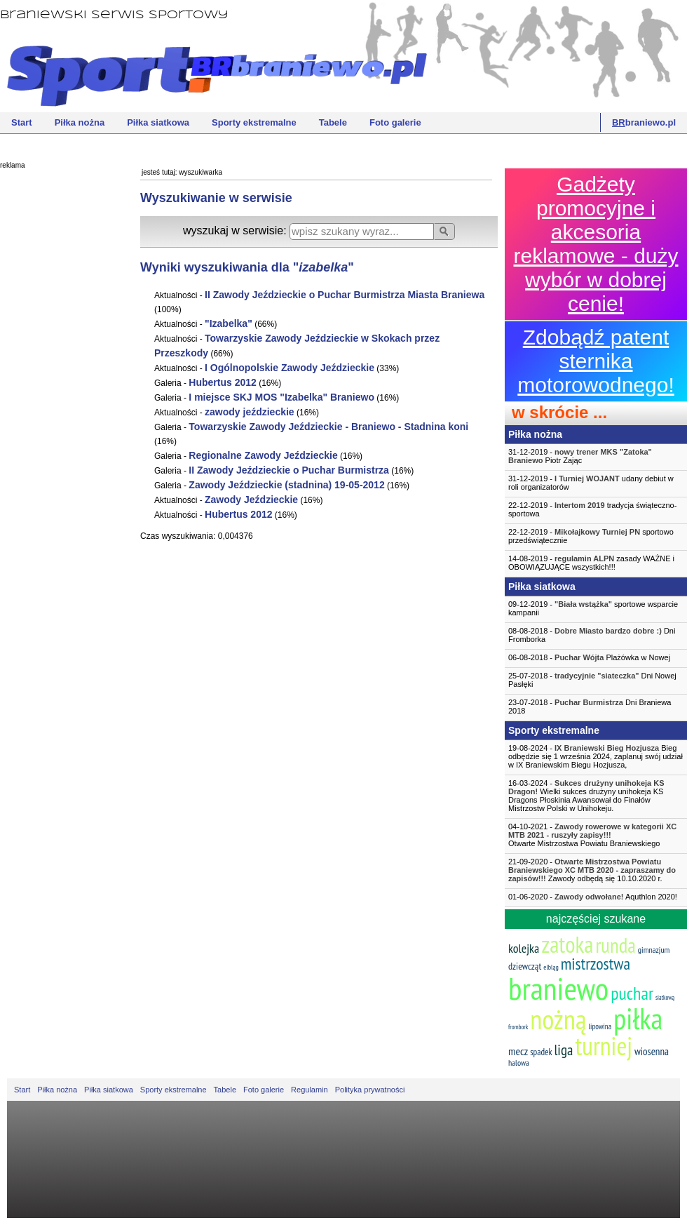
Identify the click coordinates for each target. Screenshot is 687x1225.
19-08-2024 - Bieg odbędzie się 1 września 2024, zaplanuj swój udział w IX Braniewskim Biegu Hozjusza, (595, 756)
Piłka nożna (80, 122)
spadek (541, 1052)
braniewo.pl (644, 122)
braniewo (558, 988)
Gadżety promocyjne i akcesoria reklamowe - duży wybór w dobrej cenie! (595, 244)
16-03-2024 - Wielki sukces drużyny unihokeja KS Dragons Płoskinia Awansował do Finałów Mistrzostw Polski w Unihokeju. (586, 795)
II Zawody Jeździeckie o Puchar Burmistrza (289, 470)
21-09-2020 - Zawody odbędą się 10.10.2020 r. (592, 870)
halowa (518, 1062)
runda (615, 945)
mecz (518, 1051)
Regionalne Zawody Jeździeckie (263, 455)
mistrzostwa (595, 964)
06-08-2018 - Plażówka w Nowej (589, 657)
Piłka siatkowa (158, 122)
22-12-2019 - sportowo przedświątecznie (591, 536)
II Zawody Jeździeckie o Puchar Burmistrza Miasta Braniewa (344, 294)
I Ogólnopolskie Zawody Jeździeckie (289, 367)
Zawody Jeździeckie (251, 499)
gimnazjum (654, 949)
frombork (518, 1027)
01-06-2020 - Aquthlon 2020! (592, 896)
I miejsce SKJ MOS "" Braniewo (281, 397)
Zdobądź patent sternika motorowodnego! (595, 361)
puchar (632, 993)
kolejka (523, 948)
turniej (603, 1045)
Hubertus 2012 (222, 382)
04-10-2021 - (595, 835)
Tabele (333, 122)
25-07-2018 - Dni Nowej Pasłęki (592, 679)
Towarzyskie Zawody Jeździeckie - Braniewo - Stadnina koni (328, 426)
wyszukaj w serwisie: (236, 230)
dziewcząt (524, 966)
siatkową (664, 997)
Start (21, 122)
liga (563, 1049)
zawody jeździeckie (249, 411)
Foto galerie (395, 122)
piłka (637, 1018)
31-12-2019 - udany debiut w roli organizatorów (591, 482)
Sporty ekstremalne (254, 122)
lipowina (600, 1026)
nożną (558, 1019)
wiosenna (651, 1051)
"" (228, 323)
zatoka (567, 944)
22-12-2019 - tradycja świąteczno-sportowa (592, 509)
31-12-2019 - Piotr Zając (580, 456)
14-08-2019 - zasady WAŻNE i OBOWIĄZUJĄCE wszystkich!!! (591, 562)
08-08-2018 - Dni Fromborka (591, 635)
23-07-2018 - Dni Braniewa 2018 (589, 706)
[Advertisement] (56, 389)
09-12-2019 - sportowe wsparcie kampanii (593, 608)
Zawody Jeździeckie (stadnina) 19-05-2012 (286, 484)
